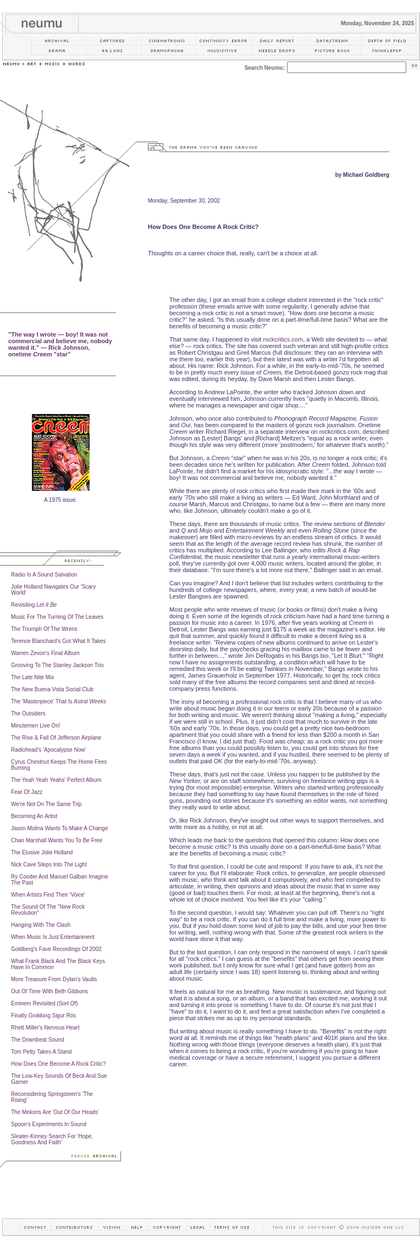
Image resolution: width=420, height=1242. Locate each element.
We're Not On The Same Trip (46, 804)
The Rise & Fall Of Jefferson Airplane (56, 738)
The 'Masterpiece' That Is (58, 701)
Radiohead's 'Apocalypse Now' (48, 750)
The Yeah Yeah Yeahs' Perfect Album (56, 780)
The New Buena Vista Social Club (52, 689)
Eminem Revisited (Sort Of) (44, 1003)
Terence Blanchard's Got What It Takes (58, 641)
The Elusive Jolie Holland (42, 852)
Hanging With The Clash (40, 925)
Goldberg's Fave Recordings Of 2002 (56, 949)
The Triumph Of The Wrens (44, 629)
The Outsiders (28, 713)
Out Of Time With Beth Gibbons (49, 991)
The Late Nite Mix (32, 677)
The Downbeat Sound (37, 1040)
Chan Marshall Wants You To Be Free (56, 840)
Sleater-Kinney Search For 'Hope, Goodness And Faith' (52, 1139)
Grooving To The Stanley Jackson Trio (57, 665)
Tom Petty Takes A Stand (41, 1052)
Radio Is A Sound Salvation (44, 575)
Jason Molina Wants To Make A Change (59, 828)
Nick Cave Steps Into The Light (49, 864)
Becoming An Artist (34, 816)
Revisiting (34, 605)
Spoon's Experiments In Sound (48, 1124)
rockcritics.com (283, 339)
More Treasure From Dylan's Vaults (54, 979)
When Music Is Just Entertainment (53, 937)
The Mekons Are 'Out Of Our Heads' (55, 1112)
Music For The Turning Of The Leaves (57, 617)
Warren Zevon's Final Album (45, 653)
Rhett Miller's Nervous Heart (45, 1028)
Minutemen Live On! (35, 726)
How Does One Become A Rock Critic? (58, 1064)
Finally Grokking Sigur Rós (43, 1015)
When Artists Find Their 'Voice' (48, 895)
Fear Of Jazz (26, 792)
